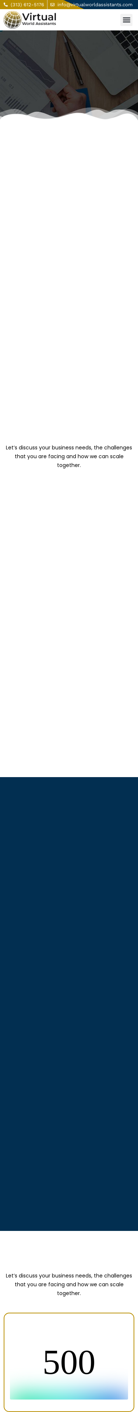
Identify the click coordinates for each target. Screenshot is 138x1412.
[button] (126, 20)
